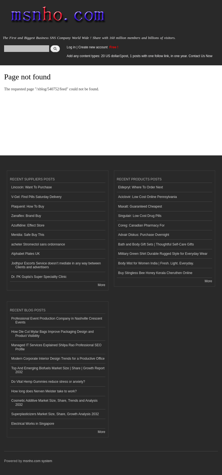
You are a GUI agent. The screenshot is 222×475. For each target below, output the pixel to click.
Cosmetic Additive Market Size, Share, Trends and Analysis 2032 (54, 402)
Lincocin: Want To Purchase (31, 187)
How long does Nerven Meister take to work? (44, 391)
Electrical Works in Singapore (32, 424)
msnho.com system (37, 461)
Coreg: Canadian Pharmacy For (141, 225)
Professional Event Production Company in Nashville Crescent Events (56, 320)
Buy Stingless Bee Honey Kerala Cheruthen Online (155, 273)
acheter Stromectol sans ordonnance (38, 244)
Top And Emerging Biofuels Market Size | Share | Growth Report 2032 (58, 370)
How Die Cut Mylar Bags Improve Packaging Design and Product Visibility (52, 333)
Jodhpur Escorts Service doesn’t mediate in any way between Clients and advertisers (56, 265)
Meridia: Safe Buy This (27, 235)
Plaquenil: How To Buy (27, 206)
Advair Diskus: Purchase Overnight (143, 235)
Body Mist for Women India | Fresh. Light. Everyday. (156, 263)
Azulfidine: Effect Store (27, 225)
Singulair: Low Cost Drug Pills (140, 216)
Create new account (93, 47)
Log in (71, 47)
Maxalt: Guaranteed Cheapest (140, 206)
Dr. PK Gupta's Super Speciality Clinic (38, 277)
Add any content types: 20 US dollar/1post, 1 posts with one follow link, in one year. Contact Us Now (139, 56)
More (101, 285)
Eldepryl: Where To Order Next (140, 187)
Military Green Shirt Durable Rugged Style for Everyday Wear (163, 254)
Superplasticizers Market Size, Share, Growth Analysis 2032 (55, 414)
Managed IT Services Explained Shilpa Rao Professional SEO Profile (56, 347)
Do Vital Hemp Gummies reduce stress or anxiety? (48, 382)
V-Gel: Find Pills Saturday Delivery (36, 197)
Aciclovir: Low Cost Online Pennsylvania (147, 197)
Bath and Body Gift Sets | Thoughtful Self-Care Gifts (156, 244)
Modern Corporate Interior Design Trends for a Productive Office (58, 359)
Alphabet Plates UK (25, 254)
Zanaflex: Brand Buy (26, 216)
